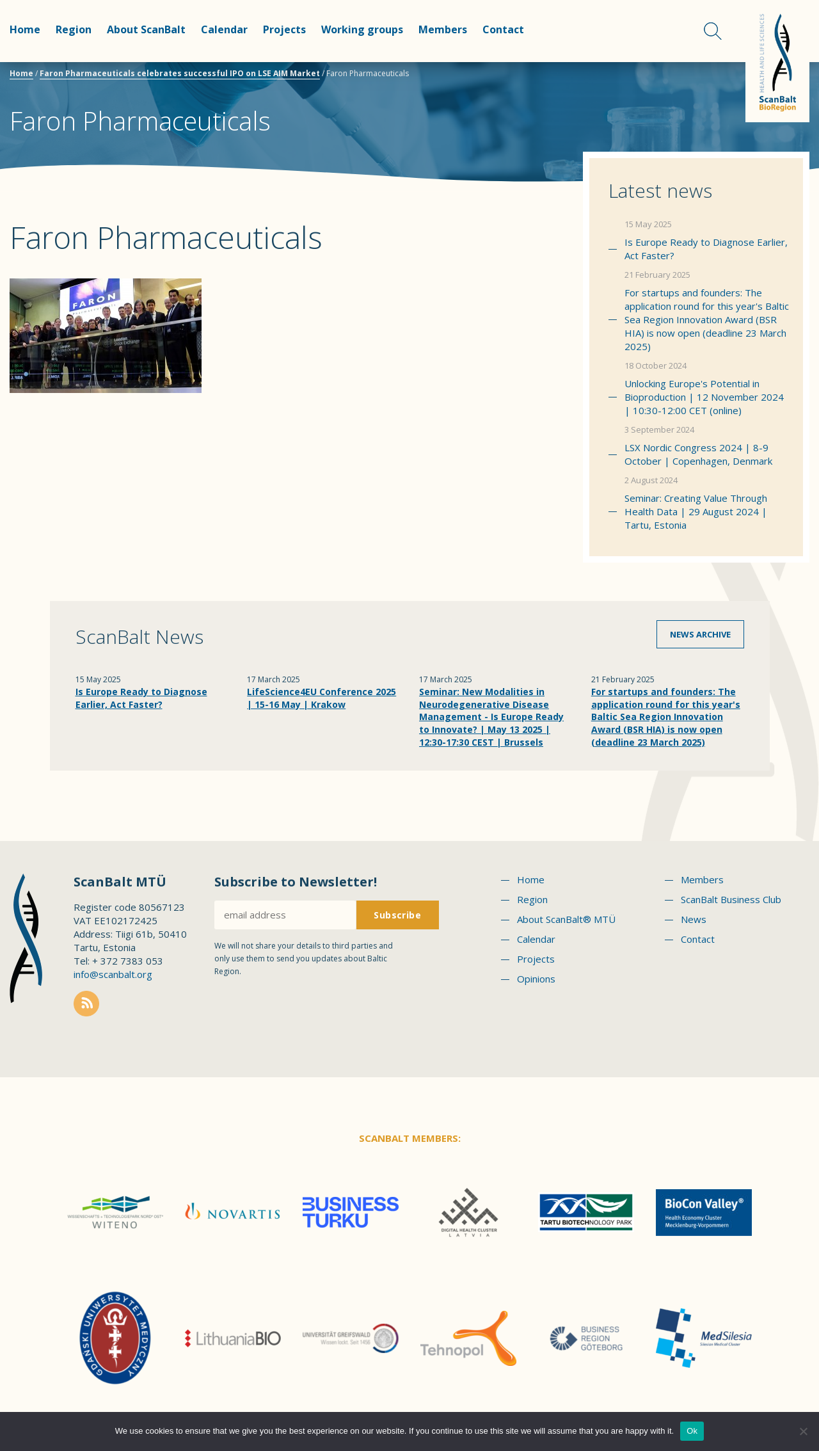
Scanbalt (777, 61)
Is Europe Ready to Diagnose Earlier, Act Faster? (706, 249)
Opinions (536, 978)
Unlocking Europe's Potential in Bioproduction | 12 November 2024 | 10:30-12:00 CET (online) (704, 397)
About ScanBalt (146, 29)
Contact (503, 29)
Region (73, 29)
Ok (692, 1431)
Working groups (362, 29)
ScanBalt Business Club (731, 899)
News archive (700, 634)
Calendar (224, 29)
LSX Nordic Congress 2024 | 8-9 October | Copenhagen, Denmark (698, 454)
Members (442, 29)
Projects (284, 29)
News (693, 919)
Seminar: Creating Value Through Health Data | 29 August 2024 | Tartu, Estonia (695, 511)
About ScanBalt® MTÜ (566, 919)
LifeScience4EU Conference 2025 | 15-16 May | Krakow (321, 697)
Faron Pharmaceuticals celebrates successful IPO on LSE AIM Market (180, 73)
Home (25, 29)
